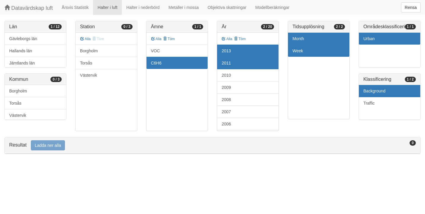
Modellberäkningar (272, 7)
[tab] (212, 145)
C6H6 (156, 63)
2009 (226, 87)
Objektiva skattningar (227, 7)
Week (297, 50)
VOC (155, 50)
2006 (226, 124)
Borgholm (18, 91)
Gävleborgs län (23, 38)
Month (298, 38)
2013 (226, 50)
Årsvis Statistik (75, 7)
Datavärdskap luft (28, 8)
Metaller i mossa (183, 7)
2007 (226, 111)
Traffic (369, 103)
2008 (226, 99)
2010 (226, 75)
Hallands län (20, 50)
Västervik (17, 115)
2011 (226, 63)
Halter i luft (107, 7)
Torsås (15, 103)
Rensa (411, 7)
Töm (169, 39)
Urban (369, 38)
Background (374, 91)
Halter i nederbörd (143, 7)
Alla (85, 39)
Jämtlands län (22, 63)
